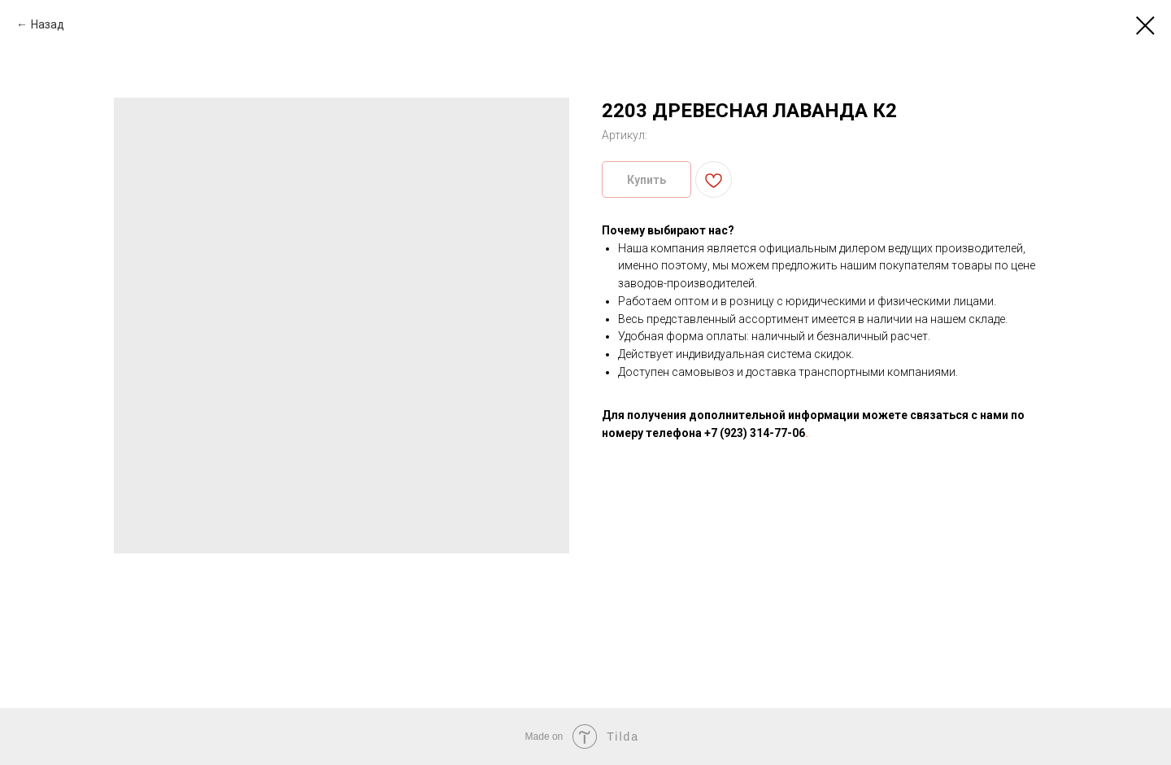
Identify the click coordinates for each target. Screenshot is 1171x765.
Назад (47, 24)
